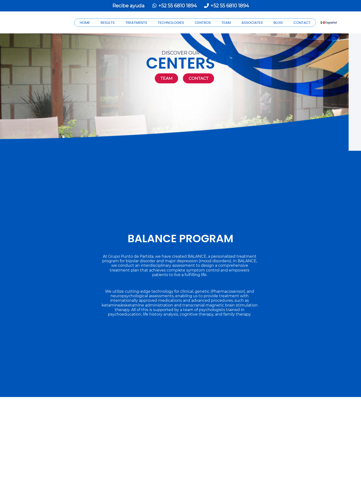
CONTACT (302, 22)
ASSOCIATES (252, 22)
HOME (85, 22)
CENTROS (203, 22)
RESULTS (107, 22)
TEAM (226, 22)
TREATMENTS (136, 22)
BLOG (278, 22)
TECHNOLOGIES (171, 22)
